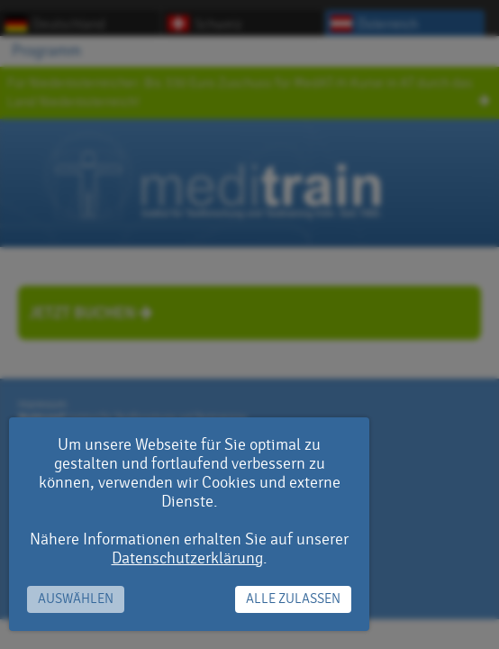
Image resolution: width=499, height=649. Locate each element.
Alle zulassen (293, 599)
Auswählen (75, 599)
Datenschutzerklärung (187, 558)
